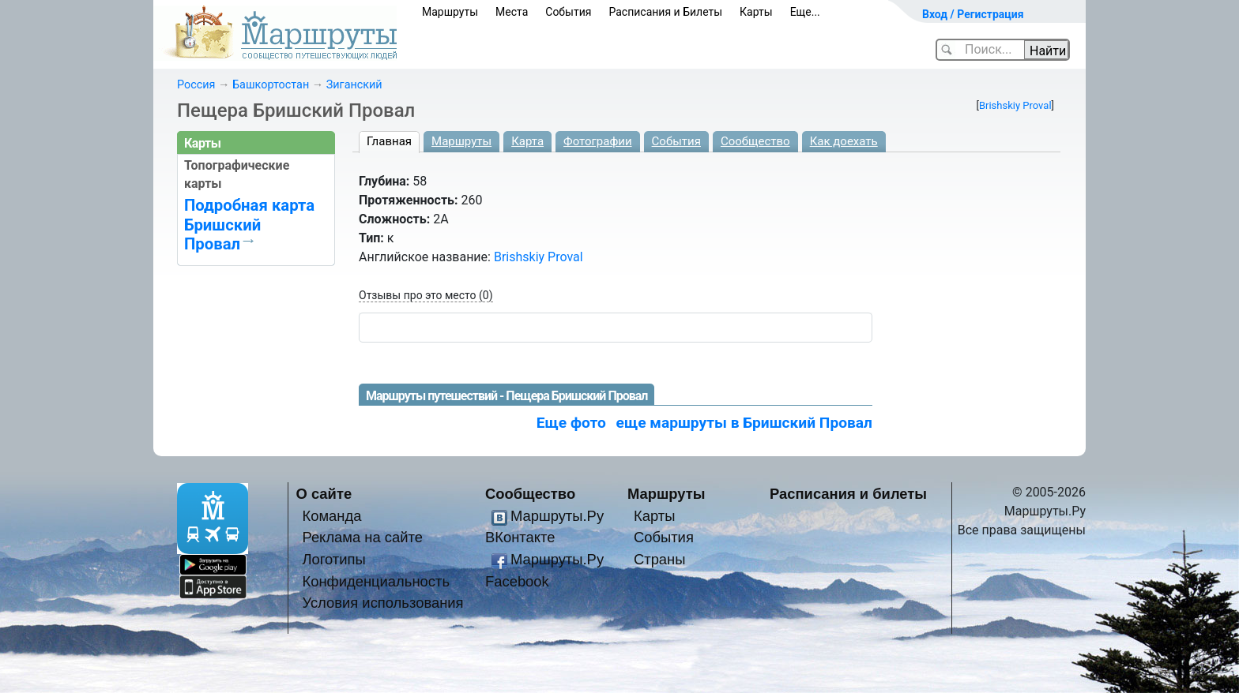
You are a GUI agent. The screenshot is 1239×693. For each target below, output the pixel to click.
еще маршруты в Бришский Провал (744, 423)
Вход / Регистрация (973, 14)
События (568, 12)
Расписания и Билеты (665, 12)
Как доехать (844, 141)
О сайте (324, 493)
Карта (527, 141)
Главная (389, 141)
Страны (660, 559)
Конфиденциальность (376, 581)
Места (511, 12)
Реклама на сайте (362, 537)
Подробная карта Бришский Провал (249, 224)
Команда (331, 516)
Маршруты (450, 12)
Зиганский (354, 85)
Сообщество (755, 141)
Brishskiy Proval (1015, 105)
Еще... (805, 12)
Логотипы (333, 559)
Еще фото (571, 423)
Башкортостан (270, 85)
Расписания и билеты (848, 493)
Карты (756, 12)
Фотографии (597, 141)
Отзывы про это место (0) (426, 295)
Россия (196, 85)
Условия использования (382, 602)
